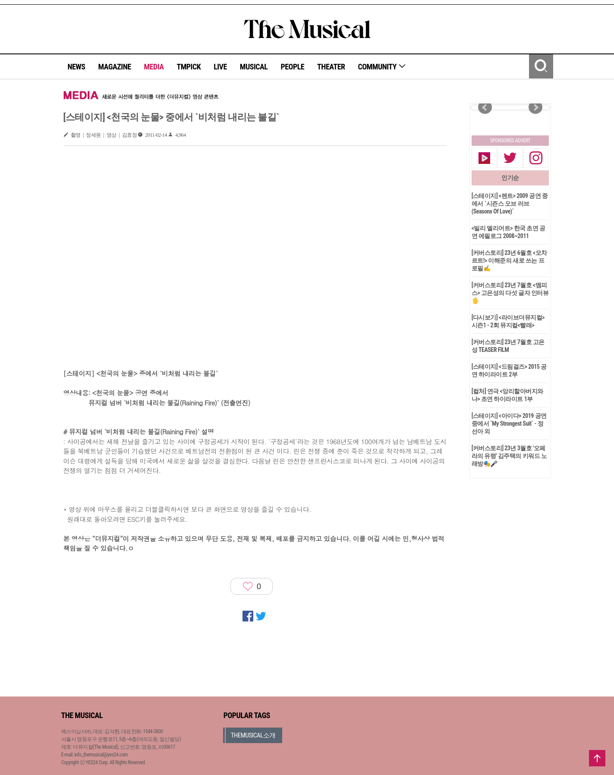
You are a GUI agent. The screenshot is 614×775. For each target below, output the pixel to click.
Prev (485, 107)
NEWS (76, 66)
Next (535, 107)
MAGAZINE (114, 66)
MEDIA (154, 66)
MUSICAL (254, 66)
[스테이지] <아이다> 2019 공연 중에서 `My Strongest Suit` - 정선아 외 (509, 423)
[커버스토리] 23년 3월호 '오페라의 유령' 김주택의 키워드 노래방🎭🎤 (509, 456)
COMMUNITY (382, 66)
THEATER (331, 66)
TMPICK (188, 66)
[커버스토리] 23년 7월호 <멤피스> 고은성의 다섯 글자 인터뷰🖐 (510, 293)
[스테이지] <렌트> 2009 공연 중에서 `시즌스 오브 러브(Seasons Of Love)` (510, 203)
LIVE (220, 66)
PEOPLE (292, 66)
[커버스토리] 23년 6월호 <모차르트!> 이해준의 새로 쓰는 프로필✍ (509, 260)
